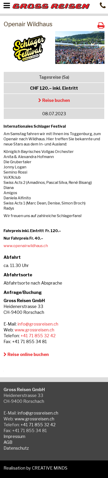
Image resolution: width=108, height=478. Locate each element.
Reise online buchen (26, 354)
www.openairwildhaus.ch (26, 246)
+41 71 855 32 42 (38, 335)
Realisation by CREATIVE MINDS (35, 468)
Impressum (14, 436)
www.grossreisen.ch (34, 329)
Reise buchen (54, 100)
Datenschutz (16, 448)
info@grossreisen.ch (38, 324)
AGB (8, 442)
